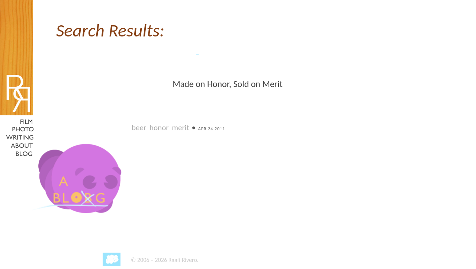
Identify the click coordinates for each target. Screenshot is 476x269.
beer (139, 127)
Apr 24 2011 (211, 128)
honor (159, 127)
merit (180, 127)
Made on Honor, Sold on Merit (228, 84)
